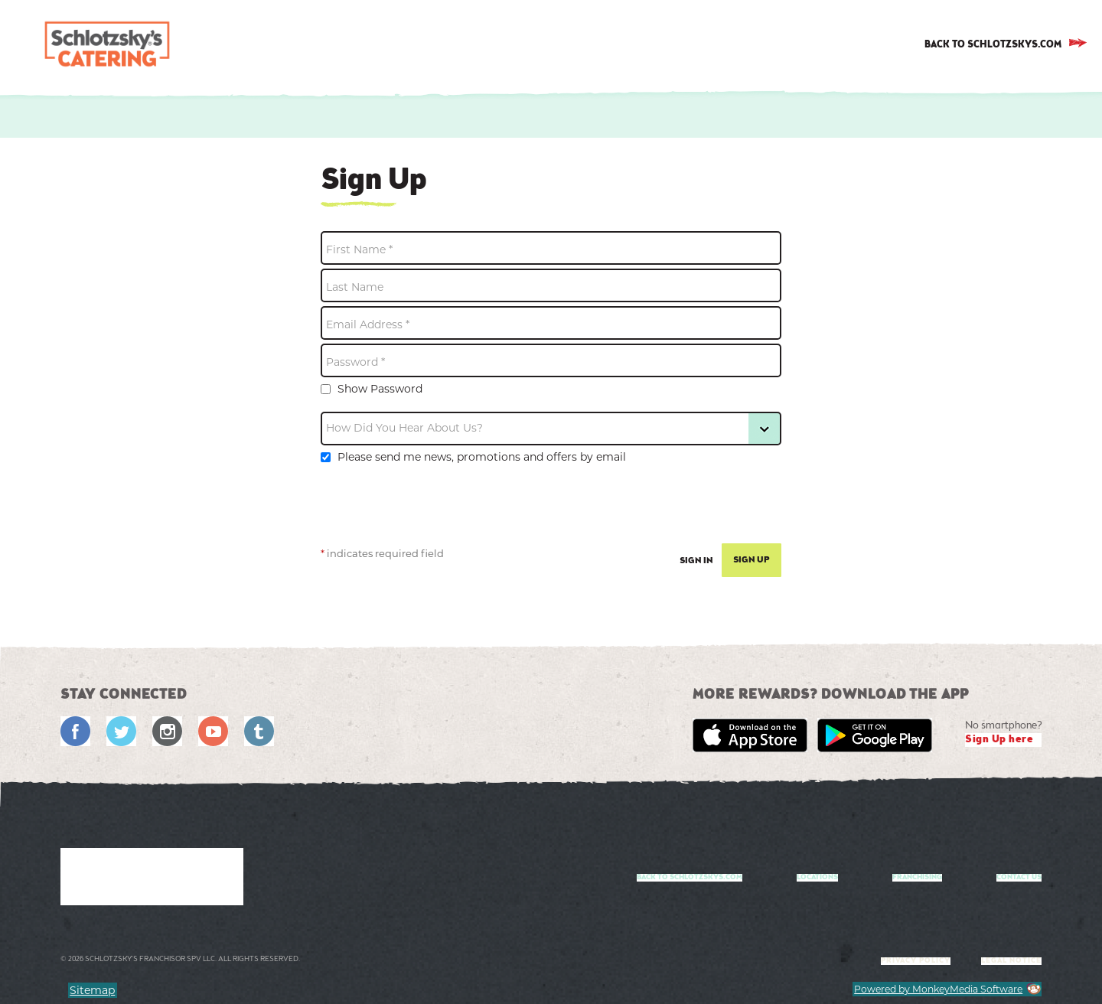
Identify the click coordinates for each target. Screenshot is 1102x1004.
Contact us (1019, 878)
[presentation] (437, 509)
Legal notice (1011, 961)
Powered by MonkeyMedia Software (938, 989)
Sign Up (751, 560)
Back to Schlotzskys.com (689, 878)
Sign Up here (999, 740)
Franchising (917, 878)
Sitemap (92, 990)
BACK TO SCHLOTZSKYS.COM (992, 45)
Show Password (371, 389)
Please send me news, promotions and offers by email (473, 457)
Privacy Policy (915, 961)
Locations (817, 878)
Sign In (696, 561)
